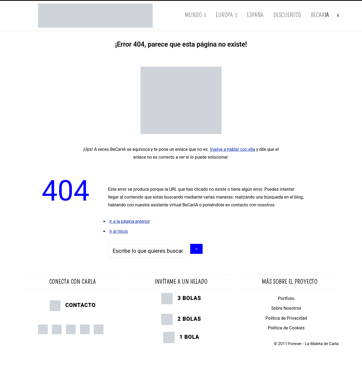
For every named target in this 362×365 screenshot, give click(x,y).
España (255, 15)
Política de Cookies (286, 327)
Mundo (193, 15)
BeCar (320, 15)
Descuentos (287, 15)
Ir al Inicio (118, 231)
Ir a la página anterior (129, 221)
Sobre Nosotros (286, 308)
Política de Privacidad (286, 318)
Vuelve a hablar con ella (232, 149)
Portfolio (286, 298)
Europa (224, 15)
